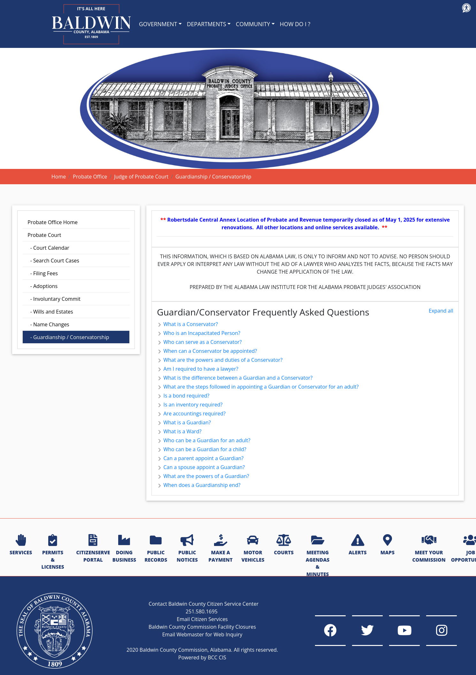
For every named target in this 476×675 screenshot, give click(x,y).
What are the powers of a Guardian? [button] (203, 476)
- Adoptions (42, 286)
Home (58, 176)
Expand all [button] (441, 310)
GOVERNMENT (158, 24)
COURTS (283, 545)
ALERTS (357, 545)
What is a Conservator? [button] (187, 324)
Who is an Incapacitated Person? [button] (198, 333)
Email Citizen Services (199, 614)
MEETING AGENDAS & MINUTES (317, 556)
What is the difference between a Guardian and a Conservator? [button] (234, 377)
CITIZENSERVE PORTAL (93, 549)
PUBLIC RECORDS (155, 549)
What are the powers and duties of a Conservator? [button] (219, 359)
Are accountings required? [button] (191, 413)
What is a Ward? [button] (179, 431)
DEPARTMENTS (206, 24)
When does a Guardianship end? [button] (198, 485)
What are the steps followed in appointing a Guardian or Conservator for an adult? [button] (257, 386)
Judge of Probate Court (141, 176)
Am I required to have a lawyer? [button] (197, 368)
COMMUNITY (253, 24)
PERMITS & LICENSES (53, 552)
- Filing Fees (42, 273)
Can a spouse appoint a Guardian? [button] (201, 467)
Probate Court (44, 235)
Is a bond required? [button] (183, 395)
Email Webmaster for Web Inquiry (199, 630)
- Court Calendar (48, 247)
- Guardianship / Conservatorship (68, 337)
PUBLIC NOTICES (187, 549)
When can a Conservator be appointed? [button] (207, 350)
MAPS (387, 545)
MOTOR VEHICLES (253, 549)
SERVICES (21, 545)
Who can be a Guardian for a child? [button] (201, 449)
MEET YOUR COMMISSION (428, 549)
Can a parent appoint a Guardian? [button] (200, 458)
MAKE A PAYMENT (221, 549)
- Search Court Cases (53, 260)
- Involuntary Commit (54, 298)
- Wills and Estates (50, 311)
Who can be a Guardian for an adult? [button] (203, 440)
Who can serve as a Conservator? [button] (199, 341)
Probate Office (90, 176)
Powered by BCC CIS (199, 660)
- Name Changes (48, 324)
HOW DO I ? (295, 24)
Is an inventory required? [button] (189, 404)
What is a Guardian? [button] (184, 422)
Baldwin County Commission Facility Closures (199, 622)
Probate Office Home (52, 222)
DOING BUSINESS (124, 549)
